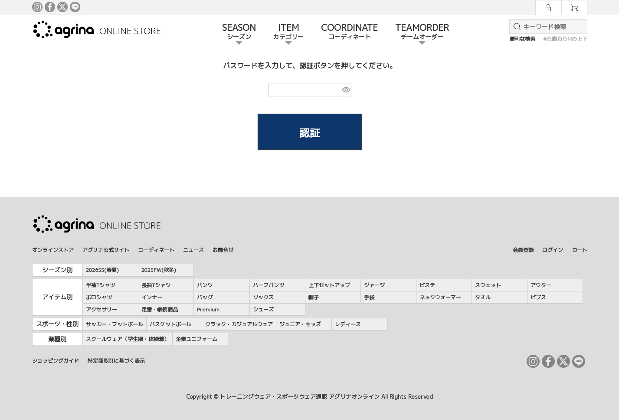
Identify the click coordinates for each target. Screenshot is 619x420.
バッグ (205, 297)
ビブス (538, 297)
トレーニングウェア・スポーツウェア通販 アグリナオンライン (300, 396)
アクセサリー (101, 309)
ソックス (263, 297)
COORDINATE (349, 32)
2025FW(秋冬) (158, 270)
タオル (483, 297)
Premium (208, 309)
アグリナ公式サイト (105, 250)
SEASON (239, 32)
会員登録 (523, 250)
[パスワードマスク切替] (345, 89)
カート (579, 250)
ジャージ (374, 285)
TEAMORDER (422, 32)
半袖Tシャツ (100, 285)
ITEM (288, 32)
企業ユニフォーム (196, 339)
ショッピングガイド (55, 360)
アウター (541, 285)
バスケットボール (170, 324)
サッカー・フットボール (114, 324)
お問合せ (223, 250)
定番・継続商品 (159, 309)
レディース (348, 324)
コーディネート (156, 250)
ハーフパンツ (268, 285)
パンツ (205, 285)
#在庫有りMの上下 (565, 39)
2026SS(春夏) (102, 270)
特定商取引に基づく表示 (116, 360)
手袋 (369, 297)
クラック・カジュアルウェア (239, 324)
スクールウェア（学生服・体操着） (127, 339)
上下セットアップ (329, 285)
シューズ (263, 309)
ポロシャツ (99, 297)
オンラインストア (53, 250)
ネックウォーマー (440, 297)
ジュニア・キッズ (300, 324)
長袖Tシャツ (155, 285)
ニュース (193, 250)
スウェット (488, 285)
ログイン (552, 250)
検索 (515, 26)
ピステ (427, 285)
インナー (151, 297)
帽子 (313, 297)
